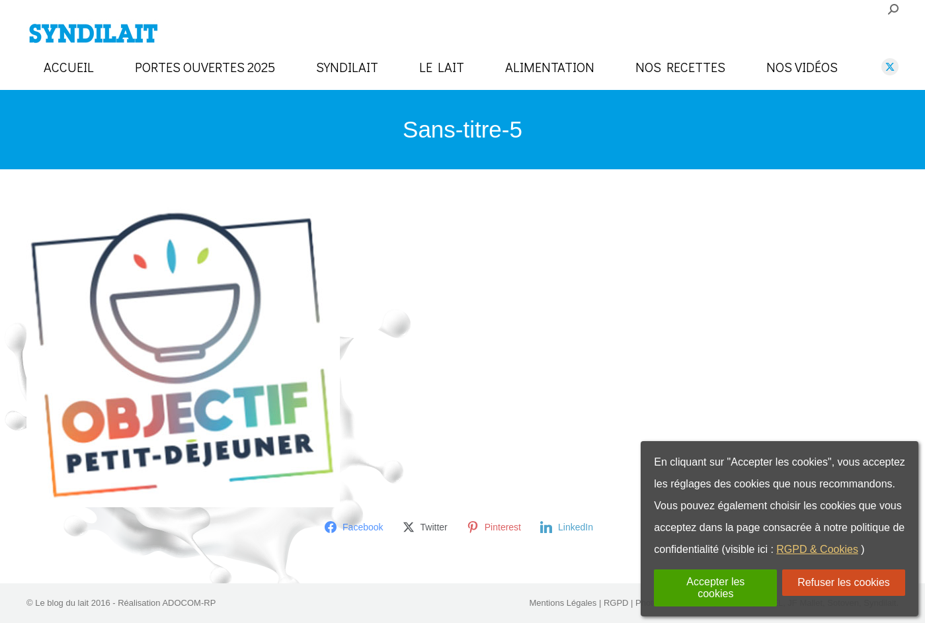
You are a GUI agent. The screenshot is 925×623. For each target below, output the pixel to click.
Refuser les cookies (843, 582)
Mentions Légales (562, 603)
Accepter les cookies (715, 587)
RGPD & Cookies (817, 549)
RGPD (616, 603)
